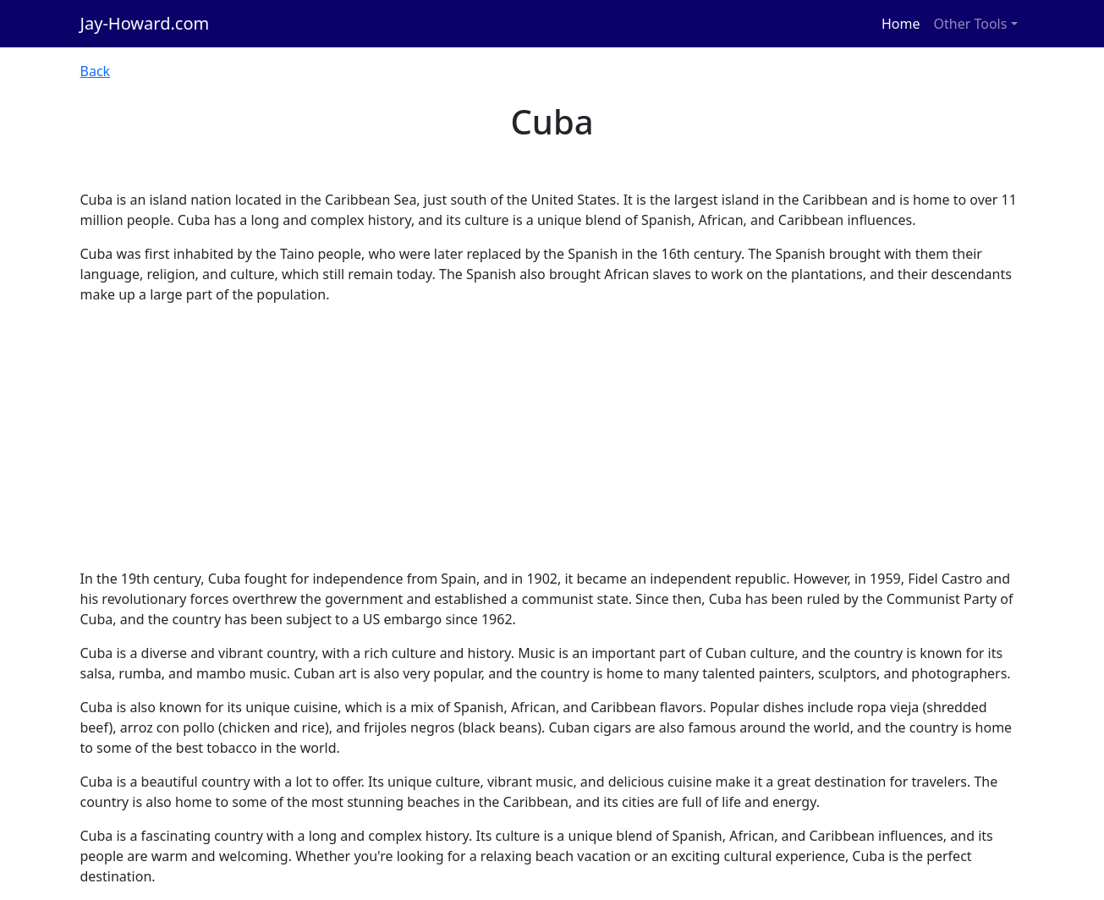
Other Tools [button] (971, 23)
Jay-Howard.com (145, 23)
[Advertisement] (552, 436)
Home (901, 23)
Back (95, 71)
